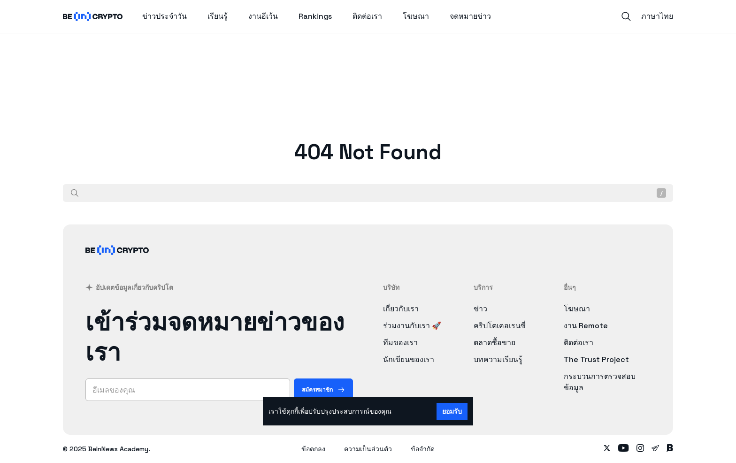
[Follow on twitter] (607, 449)
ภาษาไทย (657, 16)
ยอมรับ (452, 411)
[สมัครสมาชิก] (323, 389)
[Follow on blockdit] (670, 449)
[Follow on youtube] (623, 449)
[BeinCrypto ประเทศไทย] (117, 262)
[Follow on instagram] (640, 449)
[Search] (626, 16)
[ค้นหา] (74, 193)
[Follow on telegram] (655, 449)
